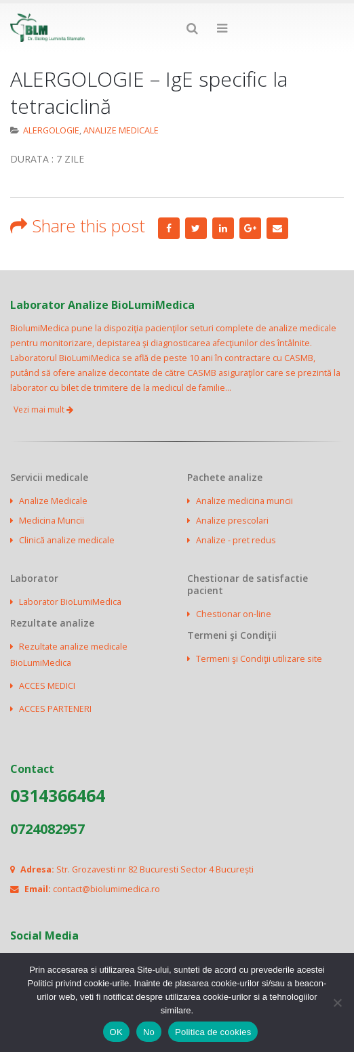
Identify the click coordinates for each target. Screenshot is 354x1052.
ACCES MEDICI (47, 686)
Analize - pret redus (236, 540)
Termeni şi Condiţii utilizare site (259, 659)
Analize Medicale (53, 501)
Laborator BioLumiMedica (70, 602)
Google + (250, 228)
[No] (337, 1002)
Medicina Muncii (51, 520)
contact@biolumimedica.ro (106, 889)
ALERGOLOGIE (51, 130)
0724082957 (47, 829)
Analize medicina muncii (244, 501)
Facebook (169, 228)
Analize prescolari (232, 520)
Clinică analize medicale (67, 540)
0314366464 (57, 795)
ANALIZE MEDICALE (121, 130)
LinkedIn (223, 228)
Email (277, 228)
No (149, 1032)
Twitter (196, 228)
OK (116, 1032)
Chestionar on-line (233, 614)
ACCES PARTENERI (55, 709)
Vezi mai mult (43, 409)
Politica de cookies (213, 1032)
